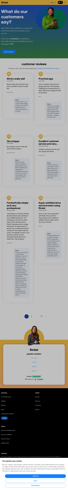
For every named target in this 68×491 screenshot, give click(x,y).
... (36, 316)
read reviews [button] (9, 52)
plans (2, 409)
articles (37, 409)
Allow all (35, 476)
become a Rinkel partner (8, 430)
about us (37, 401)
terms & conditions (6, 434)
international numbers (7, 413)
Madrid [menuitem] (34, 362)
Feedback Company (53, 68)
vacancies (38, 405)
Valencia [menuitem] (34, 371)
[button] (60, 2)
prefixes (3, 401)
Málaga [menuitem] (34, 366)
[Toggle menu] (65, 2)
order (4, 418)
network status (5, 439)
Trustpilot (40, 68)
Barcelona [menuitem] (34, 358)
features (3, 405)
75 (41, 316)
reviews (37, 397)
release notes (5, 443)
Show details (35, 485)
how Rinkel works (6, 397)
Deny (35, 481)
